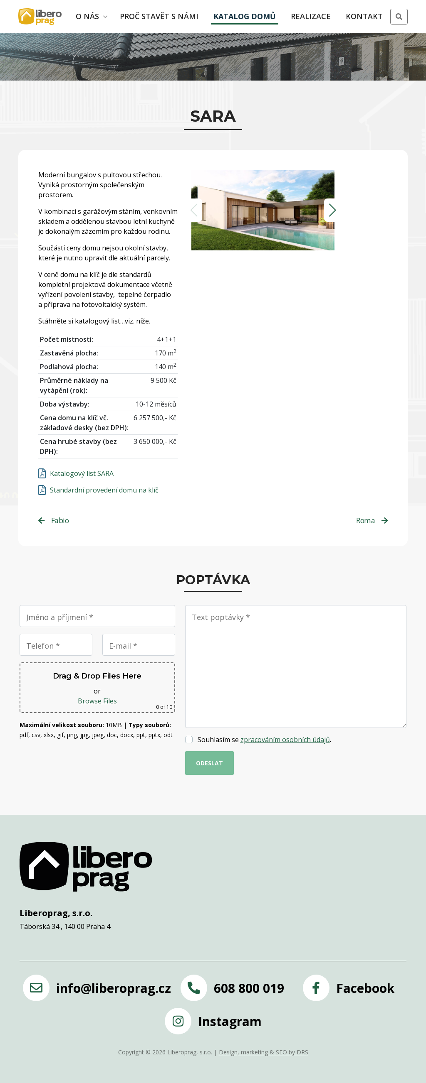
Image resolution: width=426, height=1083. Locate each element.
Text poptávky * (221, 617)
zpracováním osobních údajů (285, 739)
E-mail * (123, 646)
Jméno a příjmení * (59, 617)
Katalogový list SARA (82, 473)
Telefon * (43, 646)
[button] (399, 17)
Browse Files (97, 701)
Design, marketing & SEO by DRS (263, 1052)
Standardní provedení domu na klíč (104, 490)
